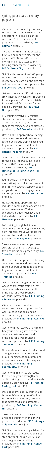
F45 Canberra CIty (12, 68)
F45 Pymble (23, 238)
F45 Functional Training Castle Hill (20, 169)
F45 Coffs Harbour (12, 87)
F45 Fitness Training (20, 150)
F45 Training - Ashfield (30, 318)
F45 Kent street (35, 193)
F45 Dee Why (24, 129)
